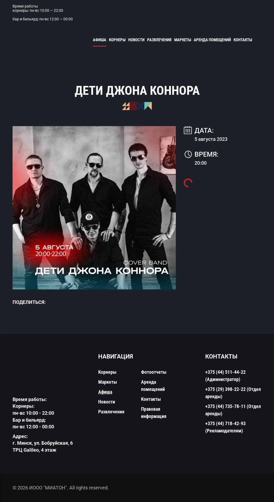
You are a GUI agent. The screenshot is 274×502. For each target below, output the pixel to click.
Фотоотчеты (153, 372)
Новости (136, 39)
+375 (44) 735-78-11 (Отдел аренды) (233, 409)
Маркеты (182, 39)
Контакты (243, 39)
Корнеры (117, 39)
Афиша (99, 39)
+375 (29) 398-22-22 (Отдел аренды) (233, 392)
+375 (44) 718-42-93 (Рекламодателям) (225, 427)
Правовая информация (153, 412)
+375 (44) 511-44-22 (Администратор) (225, 375)
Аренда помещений (212, 39)
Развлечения (159, 39)
